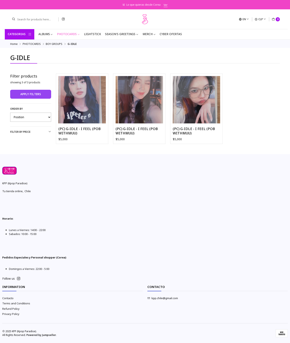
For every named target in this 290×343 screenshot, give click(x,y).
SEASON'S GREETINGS (121, 34)
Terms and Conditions (16, 303)
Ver (166, 5)
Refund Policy (11, 309)
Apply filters (30, 94)
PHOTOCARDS (68, 34)
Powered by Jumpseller (41, 335)
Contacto (8, 298)
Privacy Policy (10, 314)
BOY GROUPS (54, 44)
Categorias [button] (19, 34)
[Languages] (244, 19)
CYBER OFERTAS (171, 34)
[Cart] (276, 19)
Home (14, 44)
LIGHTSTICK (92, 34)
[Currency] (260, 19)
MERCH (149, 34)
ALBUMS (45, 34)
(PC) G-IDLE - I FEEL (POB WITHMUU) (79, 131)
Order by (16, 108)
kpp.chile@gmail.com (162, 298)
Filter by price (30, 132)
